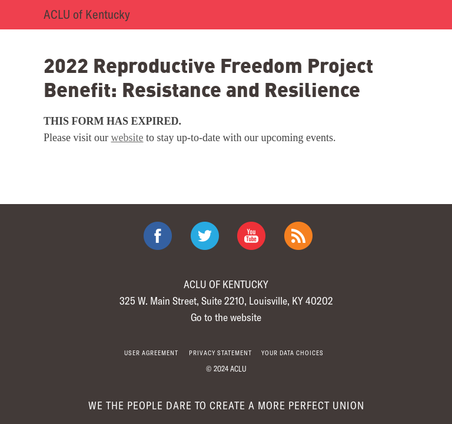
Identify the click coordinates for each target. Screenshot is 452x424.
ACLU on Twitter (205, 236)
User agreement (151, 352)
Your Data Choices (292, 352)
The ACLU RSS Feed (298, 236)
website (127, 137)
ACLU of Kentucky (87, 13)
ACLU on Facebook (158, 236)
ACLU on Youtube (251, 236)
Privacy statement (220, 352)
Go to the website (226, 317)
